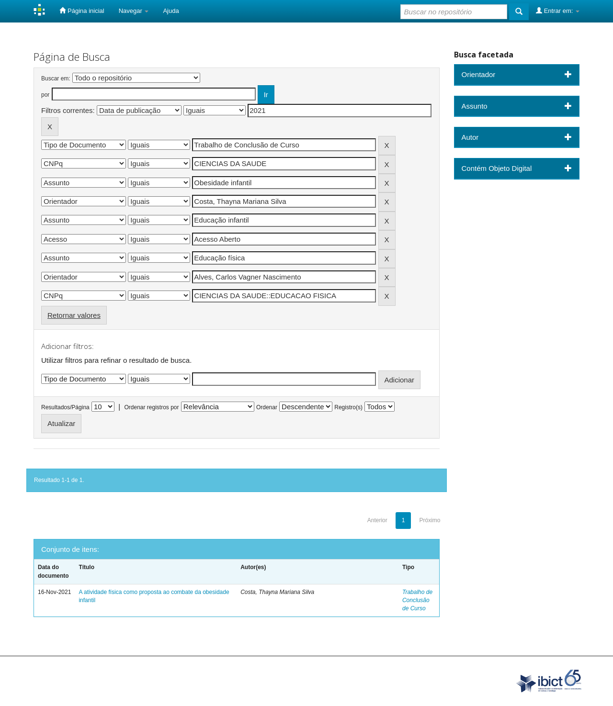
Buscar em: (55, 78)
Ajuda (171, 10)
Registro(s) (348, 407)
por (45, 94)
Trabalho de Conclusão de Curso (417, 600)
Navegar (134, 10)
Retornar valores (74, 315)
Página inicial (81, 10)
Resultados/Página (65, 407)
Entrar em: (557, 10)
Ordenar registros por (151, 407)
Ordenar (266, 407)
